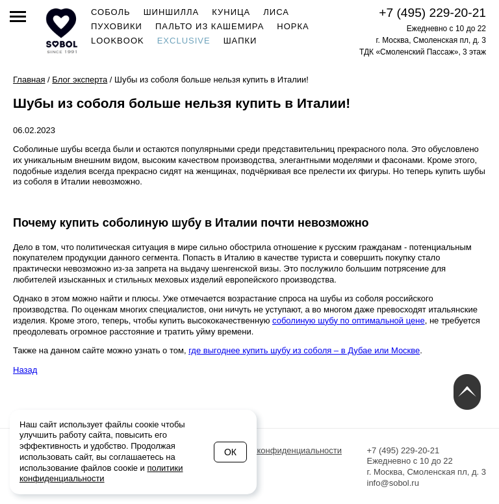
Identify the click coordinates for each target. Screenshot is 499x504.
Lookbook (117, 40)
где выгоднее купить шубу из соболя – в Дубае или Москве (304, 350)
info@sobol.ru (393, 483)
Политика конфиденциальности (279, 450)
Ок (230, 452)
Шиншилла (171, 12)
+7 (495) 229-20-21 (432, 12)
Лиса (276, 12)
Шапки (240, 40)
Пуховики (116, 26)
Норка (293, 26)
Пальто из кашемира (209, 26)
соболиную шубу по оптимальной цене (348, 320)
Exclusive (184, 40)
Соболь (111, 12)
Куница (231, 12)
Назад (25, 370)
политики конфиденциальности (101, 473)
